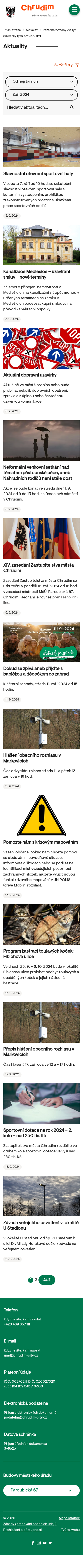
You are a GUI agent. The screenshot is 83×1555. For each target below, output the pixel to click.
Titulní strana (12, 30)
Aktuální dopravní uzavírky (29, 375)
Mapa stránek (69, 1518)
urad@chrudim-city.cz (21, 1355)
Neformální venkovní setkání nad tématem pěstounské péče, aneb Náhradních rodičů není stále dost (37, 473)
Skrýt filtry (67, 65)
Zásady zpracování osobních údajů (29, 1524)
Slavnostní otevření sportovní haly (38, 174)
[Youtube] (45, 1544)
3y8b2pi (10, 1449)
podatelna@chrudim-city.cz (25, 1417)
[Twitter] (50, 1544)
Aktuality (32, 30)
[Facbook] (34, 1544)
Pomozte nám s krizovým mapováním (40, 842)
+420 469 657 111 (17, 1324)
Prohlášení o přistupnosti (22, 1530)
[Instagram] (40, 1544)
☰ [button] (74, 10)
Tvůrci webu (70, 1530)
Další (46, 1280)
